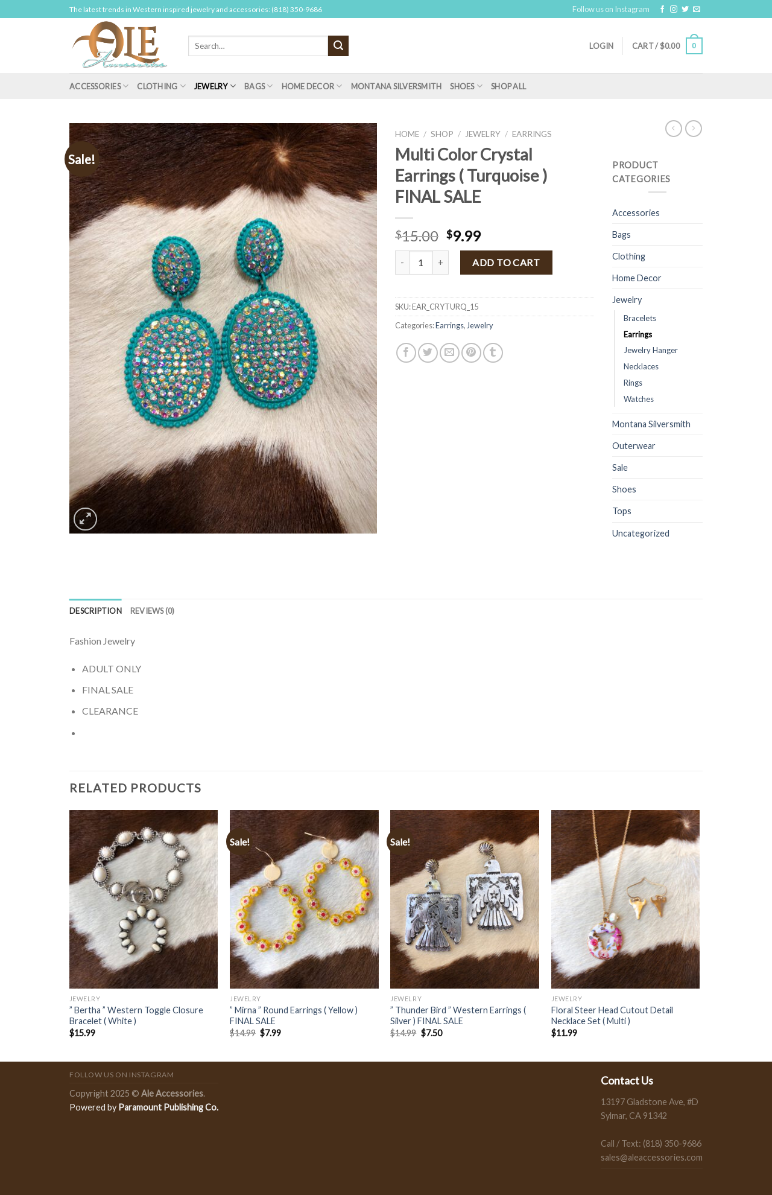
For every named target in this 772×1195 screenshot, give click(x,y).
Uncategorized (640, 533)
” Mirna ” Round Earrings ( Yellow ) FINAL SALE (294, 1016)
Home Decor (312, 86)
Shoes (466, 86)
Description (95, 611)
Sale (620, 467)
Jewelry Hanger (651, 350)
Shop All (508, 86)
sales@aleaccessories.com (652, 1157)
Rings (633, 382)
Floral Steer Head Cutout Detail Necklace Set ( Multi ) (612, 1016)
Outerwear (634, 446)
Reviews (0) (152, 611)
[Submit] (338, 46)
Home (407, 134)
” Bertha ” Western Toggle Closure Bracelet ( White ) (136, 1016)
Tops (621, 511)
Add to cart (506, 262)
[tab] (95, 611)
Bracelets (640, 318)
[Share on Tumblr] (493, 353)
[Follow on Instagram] (673, 9)
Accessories (98, 86)
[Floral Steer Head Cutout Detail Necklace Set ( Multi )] (625, 899)
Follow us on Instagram (611, 9)
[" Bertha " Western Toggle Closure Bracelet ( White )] (143, 899)
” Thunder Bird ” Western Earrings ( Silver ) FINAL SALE (458, 1016)
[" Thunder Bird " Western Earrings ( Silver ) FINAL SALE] (464, 899)
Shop (442, 134)
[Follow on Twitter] (685, 9)
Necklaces (641, 366)
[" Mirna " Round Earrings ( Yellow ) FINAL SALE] (304, 899)
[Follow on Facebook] (662, 9)
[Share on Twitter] (428, 353)
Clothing (161, 86)
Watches (639, 399)
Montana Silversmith (396, 86)
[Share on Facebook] (406, 353)
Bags (258, 86)
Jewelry (215, 86)
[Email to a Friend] (450, 353)
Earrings (532, 134)
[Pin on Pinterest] (471, 353)
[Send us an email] (696, 9)
